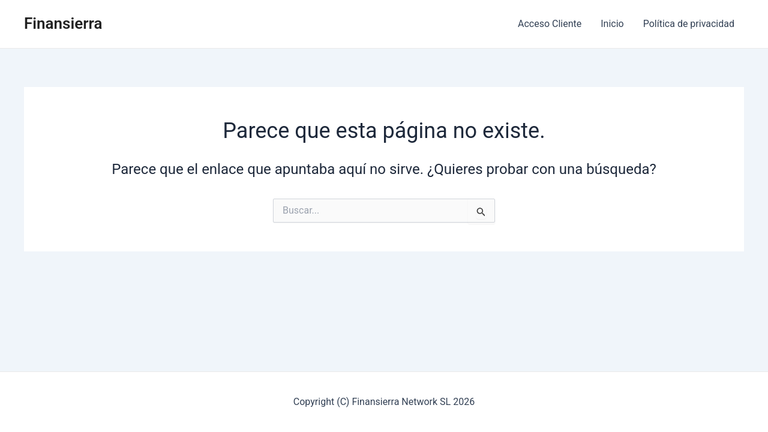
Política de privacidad (688, 23)
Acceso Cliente (549, 23)
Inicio (612, 23)
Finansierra (63, 23)
